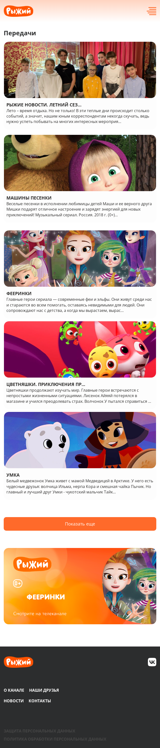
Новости (14, 701)
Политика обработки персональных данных (55, 739)
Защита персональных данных (39, 731)
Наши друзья (44, 690)
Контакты (40, 701)
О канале (14, 690)
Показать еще (80, 524)
